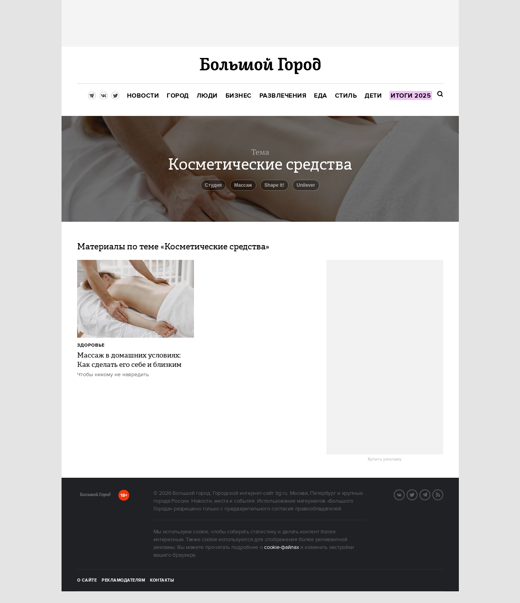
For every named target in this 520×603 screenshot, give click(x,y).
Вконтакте (404, 494)
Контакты (162, 580)
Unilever (306, 185)
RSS (442, 494)
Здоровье (91, 345)
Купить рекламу (385, 459)
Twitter (417, 494)
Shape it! (274, 185)
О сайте (87, 580)
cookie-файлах (281, 547)
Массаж (243, 185)
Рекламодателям (123, 580)
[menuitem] (143, 96)
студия (213, 185)
